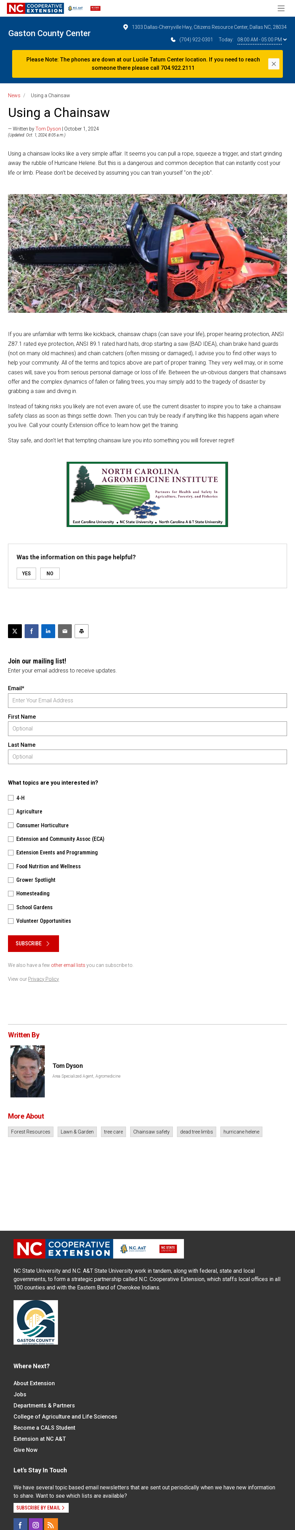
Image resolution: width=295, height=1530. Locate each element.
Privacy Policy (43, 979)
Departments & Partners (44, 1405)
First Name (22, 716)
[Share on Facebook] (32, 631)
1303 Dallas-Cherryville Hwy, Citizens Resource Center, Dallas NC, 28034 (204, 27)
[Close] (273, 63)
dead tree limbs (196, 1132)
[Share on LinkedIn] (48, 631)
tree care (113, 1132)
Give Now (25, 1450)
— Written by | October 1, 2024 (53, 129)
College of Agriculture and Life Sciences (65, 1416)
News (14, 95)
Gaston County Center (49, 33)
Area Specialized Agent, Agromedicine (86, 1076)
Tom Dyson (48, 129)
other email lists (68, 965)
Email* (16, 688)
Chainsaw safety (151, 1132)
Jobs (20, 1394)
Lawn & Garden (77, 1132)
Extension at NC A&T (40, 1439)
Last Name (21, 745)
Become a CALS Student (44, 1427)
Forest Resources (30, 1132)
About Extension (34, 1383)
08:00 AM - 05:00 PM (262, 39)
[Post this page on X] (15, 631)
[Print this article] (81, 631)
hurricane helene (241, 1132)
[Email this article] (65, 631)
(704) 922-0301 (191, 39)
